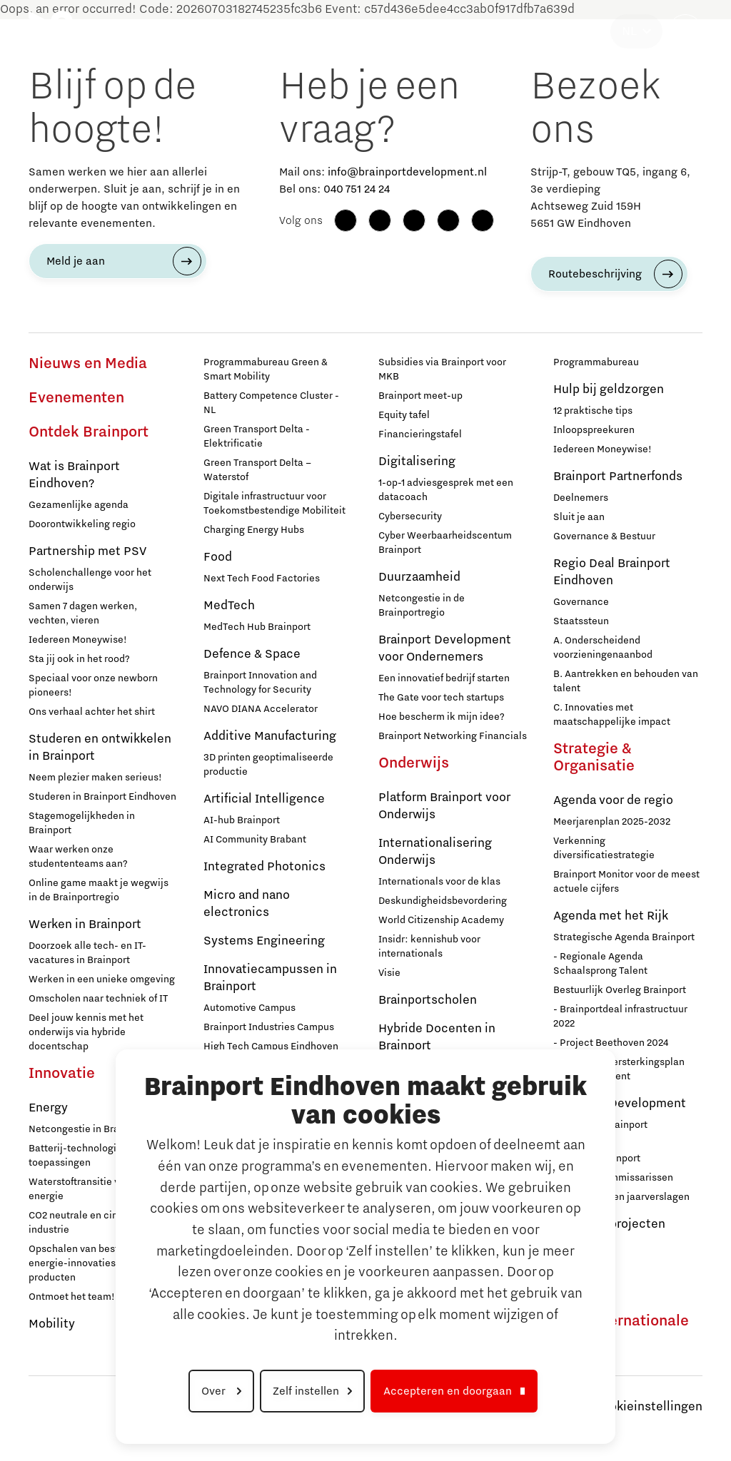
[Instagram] (379, 220)
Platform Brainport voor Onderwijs (444, 806)
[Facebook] (345, 220)
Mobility (52, 1324)
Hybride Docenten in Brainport (436, 1037)
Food (217, 557)
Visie (389, 973)
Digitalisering (416, 461)
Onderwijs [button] (351, 31)
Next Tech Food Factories (261, 578)
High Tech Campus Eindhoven (270, 1046)
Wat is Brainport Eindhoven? (74, 475)
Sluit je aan (579, 517)
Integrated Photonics (264, 867)
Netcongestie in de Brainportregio (421, 605)
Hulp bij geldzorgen (608, 389)
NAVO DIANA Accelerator (260, 709)
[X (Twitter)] (482, 220)
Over (214, 1391)
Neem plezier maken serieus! (95, 777)
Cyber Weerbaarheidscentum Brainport (445, 543)
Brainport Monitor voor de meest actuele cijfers (626, 882)
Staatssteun (581, 621)
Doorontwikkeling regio (82, 524)
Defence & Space (252, 654)
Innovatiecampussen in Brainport (270, 978)
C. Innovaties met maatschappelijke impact (611, 715)
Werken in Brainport (85, 924)
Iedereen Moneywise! (78, 640)
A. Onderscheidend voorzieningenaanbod (602, 648)
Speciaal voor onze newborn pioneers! (93, 685)
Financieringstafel (420, 434)
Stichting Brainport (596, 1158)
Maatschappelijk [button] (431, 31)
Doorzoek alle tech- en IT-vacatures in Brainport (87, 953)
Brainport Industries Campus (268, 1027)
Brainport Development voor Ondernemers (444, 648)
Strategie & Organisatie (594, 757)
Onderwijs (413, 763)
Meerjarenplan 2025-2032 (611, 822)
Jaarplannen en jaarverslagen (621, 1197)
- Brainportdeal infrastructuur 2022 (620, 1016)
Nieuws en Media (88, 363)
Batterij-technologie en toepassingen (82, 1156)
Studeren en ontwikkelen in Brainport (100, 747)
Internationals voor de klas (439, 881)
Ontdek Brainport (88, 432)
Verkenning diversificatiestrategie (604, 848)
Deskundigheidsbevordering (442, 901)
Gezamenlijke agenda (78, 505)
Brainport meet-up (420, 396)
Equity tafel (404, 415)
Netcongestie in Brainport (87, 1129)
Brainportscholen (427, 1000)
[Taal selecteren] (636, 31)
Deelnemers (580, 498)
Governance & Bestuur (604, 536)
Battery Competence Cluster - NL (271, 403)
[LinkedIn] (414, 220)
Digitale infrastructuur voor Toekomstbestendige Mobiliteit (274, 503)
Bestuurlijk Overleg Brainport (619, 990)
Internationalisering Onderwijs (435, 851)
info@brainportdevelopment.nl (407, 172)
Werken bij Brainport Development (600, 1132)
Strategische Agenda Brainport (624, 937)
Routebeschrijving (595, 274)
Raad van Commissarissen (613, 1177)
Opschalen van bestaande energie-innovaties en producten (88, 1263)
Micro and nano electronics (246, 904)
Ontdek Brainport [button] (130, 31)
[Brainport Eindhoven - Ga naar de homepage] (51, 31)
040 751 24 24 (356, 189)
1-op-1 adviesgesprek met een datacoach (445, 490)
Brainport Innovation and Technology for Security (260, 683)
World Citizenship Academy (441, 920)
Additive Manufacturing (269, 736)
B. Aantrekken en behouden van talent (625, 681)
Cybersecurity (410, 516)
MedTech (229, 606)
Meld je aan (75, 261)
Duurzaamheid (419, 577)
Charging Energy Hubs (253, 530)
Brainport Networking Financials (452, 736)
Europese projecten (609, 1224)
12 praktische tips (592, 411)
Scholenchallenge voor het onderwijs (90, 580)
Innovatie (62, 1073)
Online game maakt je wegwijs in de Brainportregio (98, 890)
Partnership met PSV (87, 551)
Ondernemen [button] (280, 31)
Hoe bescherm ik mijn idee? (441, 717)
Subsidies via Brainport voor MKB (442, 369)
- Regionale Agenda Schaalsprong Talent (600, 964)
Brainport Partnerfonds (617, 476)
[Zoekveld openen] (685, 31)
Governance (581, 602)
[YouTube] (448, 220)
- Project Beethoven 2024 (610, 1043)
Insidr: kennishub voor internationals (429, 946)
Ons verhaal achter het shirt (92, 712)
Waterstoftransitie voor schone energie (99, 1189)
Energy (48, 1108)
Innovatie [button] (211, 31)
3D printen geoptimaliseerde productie (268, 765)
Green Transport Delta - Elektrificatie (256, 436)
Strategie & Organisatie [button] (546, 31)
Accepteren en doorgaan (447, 1391)
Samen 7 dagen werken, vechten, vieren (83, 613)
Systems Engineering (264, 941)
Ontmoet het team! (72, 1297)
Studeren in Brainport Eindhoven (102, 797)
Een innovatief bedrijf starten (444, 678)
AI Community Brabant (254, 839)
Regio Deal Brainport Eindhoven (611, 572)
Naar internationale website (621, 1330)
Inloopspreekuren (594, 430)
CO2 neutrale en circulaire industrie (88, 1223)
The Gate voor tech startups (441, 697)
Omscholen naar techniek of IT (98, 998)
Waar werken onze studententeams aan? (78, 857)
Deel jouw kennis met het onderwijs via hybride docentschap (86, 1032)
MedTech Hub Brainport (257, 627)
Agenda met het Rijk (610, 916)
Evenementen (76, 398)
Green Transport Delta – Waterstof (257, 470)
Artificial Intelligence (264, 799)
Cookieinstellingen (648, 1407)
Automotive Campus (249, 1008)
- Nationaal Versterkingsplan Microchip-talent (619, 1069)
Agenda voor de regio (613, 800)
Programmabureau (596, 362)
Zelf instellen (306, 1391)
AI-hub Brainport (241, 820)
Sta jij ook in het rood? (79, 659)
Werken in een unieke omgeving (102, 979)
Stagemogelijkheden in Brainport (82, 823)
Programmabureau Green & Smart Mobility (265, 369)
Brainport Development (619, 1103)
